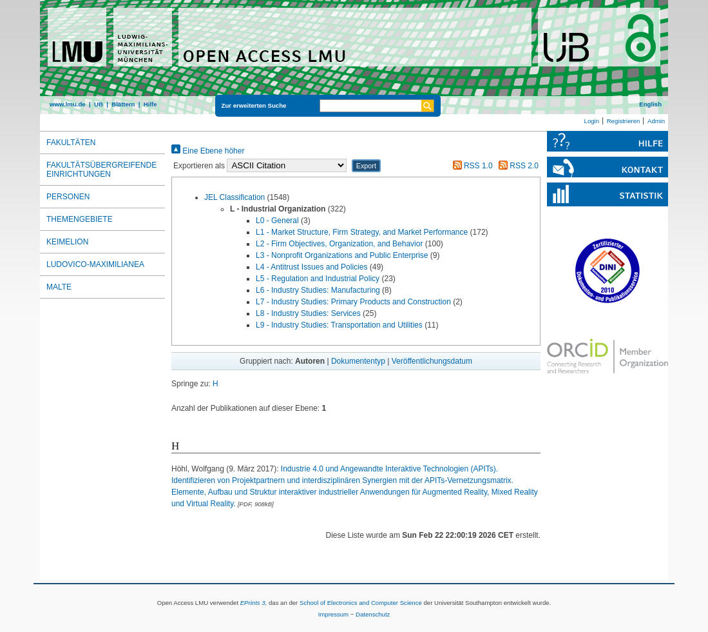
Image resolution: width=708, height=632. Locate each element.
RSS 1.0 (471, 165)
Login (591, 120)
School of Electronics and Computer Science (361, 602)
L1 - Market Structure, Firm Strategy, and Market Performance (362, 232)
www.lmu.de (68, 104)
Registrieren (623, 120)
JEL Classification (234, 197)
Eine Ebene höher (207, 150)
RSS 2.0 (517, 165)
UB (98, 104)
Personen (68, 196)
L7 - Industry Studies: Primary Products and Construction (353, 301)
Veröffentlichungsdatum (432, 361)
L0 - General (277, 220)
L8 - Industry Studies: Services (308, 313)
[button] (366, 165)
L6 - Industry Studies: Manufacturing (318, 290)
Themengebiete (79, 219)
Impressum (333, 614)
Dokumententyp (358, 361)
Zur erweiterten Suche (254, 105)
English (650, 104)
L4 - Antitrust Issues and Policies (311, 267)
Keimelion (67, 241)
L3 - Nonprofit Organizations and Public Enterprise (342, 255)
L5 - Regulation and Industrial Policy (317, 278)
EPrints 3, (253, 602)
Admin (656, 120)
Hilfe (150, 104)
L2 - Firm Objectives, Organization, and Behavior (339, 243)
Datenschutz (373, 614)
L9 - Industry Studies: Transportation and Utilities (339, 325)
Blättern (123, 104)
